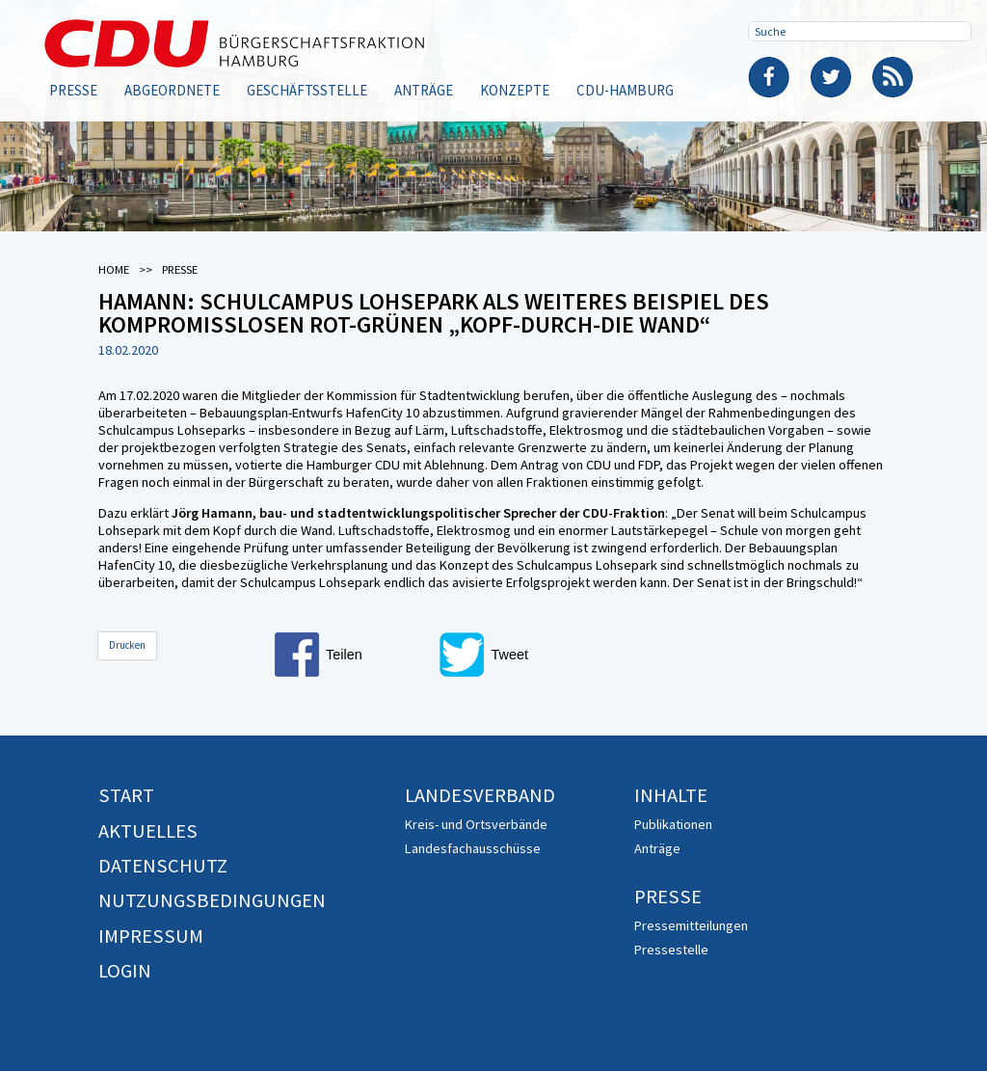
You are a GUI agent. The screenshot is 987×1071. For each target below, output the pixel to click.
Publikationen (673, 824)
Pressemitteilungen (691, 925)
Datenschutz (162, 865)
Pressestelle (671, 949)
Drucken (127, 645)
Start (126, 795)
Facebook (769, 77)
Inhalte (670, 795)
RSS (892, 77)
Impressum (150, 936)
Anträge (423, 90)
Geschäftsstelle (307, 90)
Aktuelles (148, 830)
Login (124, 970)
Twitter (831, 77)
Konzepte (514, 90)
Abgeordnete (172, 90)
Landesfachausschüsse (473, 848)
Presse (73, 90)
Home (113, 269)
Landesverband (480, 795)
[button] (352, 654)
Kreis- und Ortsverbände (476, 824)
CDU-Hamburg (625, 90)
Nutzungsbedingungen (212, 900)
